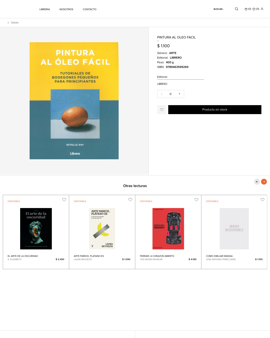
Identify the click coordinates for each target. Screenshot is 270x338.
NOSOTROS (66, 9)
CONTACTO (89, 9)
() (256, 9)
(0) (248, 9)
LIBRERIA (44, 9)
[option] (36, 232)
